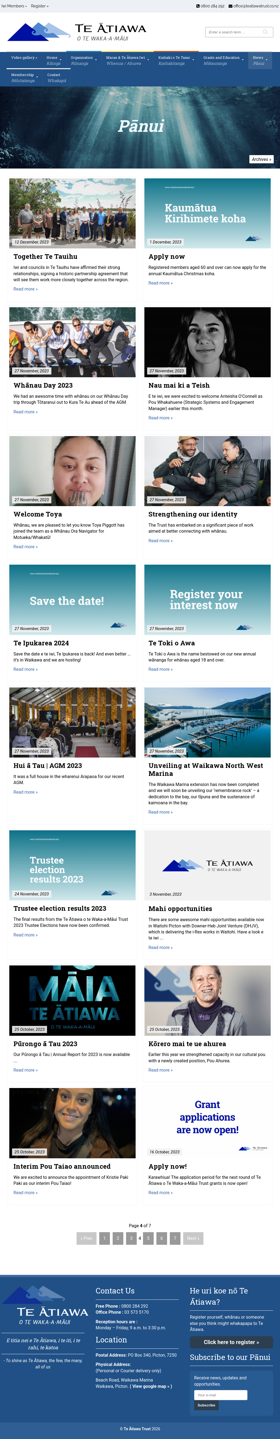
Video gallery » (24, 57)
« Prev (86, 1238)
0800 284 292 (210, 6)
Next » (193, 1238)
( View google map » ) (151, 1386)
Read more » (25, 289)
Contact (56, 77)
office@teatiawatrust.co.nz (254, 6)
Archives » (261, 159)
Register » (40, 6)
